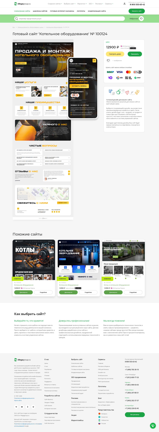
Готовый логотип (103, 390)
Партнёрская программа (52, 420)
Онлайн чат (101, 372)
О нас (46, 366)
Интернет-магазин (50, 408)
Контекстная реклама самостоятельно (83, 407)
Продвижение (75, 381)
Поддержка (48, 381)
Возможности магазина (51, 388)
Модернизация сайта (97, 11)
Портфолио (48, 369)
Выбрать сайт (69, 4)
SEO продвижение (78, 377)
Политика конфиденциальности (24, 398)
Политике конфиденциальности (24, 424)
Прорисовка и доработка (106, 393)
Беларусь (102, 414)
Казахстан (103, 417)
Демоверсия (23, 292)
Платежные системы (50, 391)
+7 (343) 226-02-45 (132, 408)
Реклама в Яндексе (104, 366)
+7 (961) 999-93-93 (132, 385)
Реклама (98, 4)
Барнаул (127, 382)
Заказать (135, 54)
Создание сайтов (54, 4)
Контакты (47, 378)
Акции (73, 415)
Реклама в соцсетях (77, 410)
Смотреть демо (115, 54)
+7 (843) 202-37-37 (132, 400)
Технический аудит (77, 393)
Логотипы (81, 11)
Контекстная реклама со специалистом (79, 403)
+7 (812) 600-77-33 (132, 377)
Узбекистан (103, 420)
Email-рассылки (103, 375)
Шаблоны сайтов (40, 11)
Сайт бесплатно (49, 423)
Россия (102, 423)
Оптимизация (75, 384)
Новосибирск (129, 390)
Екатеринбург (129, 405)
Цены (46, 363)
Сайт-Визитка (48, 399)
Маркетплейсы (77, 420)
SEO (90, 4)
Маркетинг (81, 4)
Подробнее (43, 292)
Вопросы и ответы (50, 385)
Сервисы (108, 4)
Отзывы (46, 375)
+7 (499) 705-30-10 (132, 369)
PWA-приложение (103, 381)
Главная (100, 363)
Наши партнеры (49, 417)
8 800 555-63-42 (137, 4)
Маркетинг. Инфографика (106, 402)
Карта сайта (18, 400)
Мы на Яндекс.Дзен (104, 405)
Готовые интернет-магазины (62, 11)
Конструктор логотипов (105, 378)
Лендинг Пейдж (49, 402)
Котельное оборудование (23, 285)
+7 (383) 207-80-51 (132, 393)
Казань (127, 398)
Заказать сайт (137, 11)
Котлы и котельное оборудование (116, 285)
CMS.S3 (46, 372)
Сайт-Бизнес (48, 405)
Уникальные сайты (22, 11)
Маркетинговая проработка (80, 387)
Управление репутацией (79, 390)
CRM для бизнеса (103, 369)
